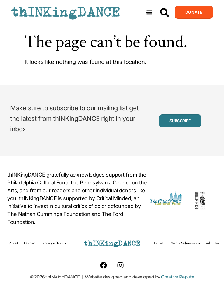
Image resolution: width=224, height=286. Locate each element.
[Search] (164, 12)
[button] (149, 12)
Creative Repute (177, 277)
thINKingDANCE (65, 12)
